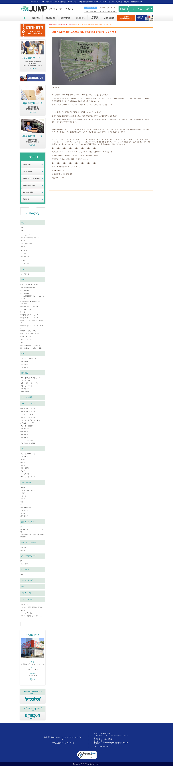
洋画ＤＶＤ (24, 437)
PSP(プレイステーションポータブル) (32, 327)
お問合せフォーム (91, 7)
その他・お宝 (26, 593)
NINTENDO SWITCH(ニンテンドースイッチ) (32, 302)
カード (23, 230)
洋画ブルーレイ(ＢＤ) (28, 417)
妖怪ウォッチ (25, 256)
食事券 (23, 487)
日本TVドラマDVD (27, 414)
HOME (51, 24)
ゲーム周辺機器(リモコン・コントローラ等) (32, 297)
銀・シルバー (25, 527)
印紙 (22, 504)
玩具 (22, 228)
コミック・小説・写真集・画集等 (31, 607)
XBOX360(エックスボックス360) (31, 348)
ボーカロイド (25, 474)
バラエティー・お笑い (28, 423)
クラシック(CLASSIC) (28, 454)
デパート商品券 (68, 24)
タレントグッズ (26, 580)
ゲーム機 (23, 547)
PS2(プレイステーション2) (29, 318)
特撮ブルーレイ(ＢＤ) (28, 408)
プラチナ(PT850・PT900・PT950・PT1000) (32, 536)
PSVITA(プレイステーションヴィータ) (32, 322)
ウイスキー (24, 364)
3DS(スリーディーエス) (28, 331)
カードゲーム (25, 274)
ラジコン (23, 240)
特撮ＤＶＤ (24, 431)
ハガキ (23, 499)
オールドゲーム (26, 309)
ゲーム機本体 (25, 290)
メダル (23, 260)
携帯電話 (24, 373)
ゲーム (23, 280)
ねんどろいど (25, 250)
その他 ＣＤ (25, 459)
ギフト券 (23, 496)
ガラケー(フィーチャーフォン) (30, 383)
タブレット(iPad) (26, 386)
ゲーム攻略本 (25, 293)
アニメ (23, 471)
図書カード (24, 510)
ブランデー (24, 361)
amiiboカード (25, 235)
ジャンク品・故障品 (28, 542)
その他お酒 (24, 367)
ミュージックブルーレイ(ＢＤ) (30, 420)
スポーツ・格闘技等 (27, 426)
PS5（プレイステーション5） (30, 333)
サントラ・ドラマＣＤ (28, 477)
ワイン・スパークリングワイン (31, 358)
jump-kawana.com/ (58, 170)
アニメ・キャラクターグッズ (30, 237)
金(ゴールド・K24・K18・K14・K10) (32, 531)
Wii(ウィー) (24, 342)
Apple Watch (25, 391)
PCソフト (24, 312)
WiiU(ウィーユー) (26, 339)
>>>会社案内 (57, 743)
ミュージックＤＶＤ (27, 440)
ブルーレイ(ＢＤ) (26, 613)
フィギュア (24, 246)
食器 (22, 574)
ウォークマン (25, 564)
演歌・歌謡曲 (25, 468)
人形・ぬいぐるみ (26, 243)
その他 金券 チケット (29, 490)
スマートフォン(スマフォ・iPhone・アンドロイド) (33, 379)
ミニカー (23, 253)
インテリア (25, 569)
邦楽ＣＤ (23, 462)
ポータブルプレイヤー (29, 556)
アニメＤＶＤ (25, 429)
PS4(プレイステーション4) (29, 306)
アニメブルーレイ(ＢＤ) (28, 443)
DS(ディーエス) (26, 336)
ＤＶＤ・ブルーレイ (28, 404)
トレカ (23, 269)
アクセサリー (25, 388)
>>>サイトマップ (68, 743)
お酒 (23, 354)
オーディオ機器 (26, 397)
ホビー (23, 223)
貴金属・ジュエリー (28, 522)
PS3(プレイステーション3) (29, 315)
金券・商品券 (58, 24)
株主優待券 (24, 516)
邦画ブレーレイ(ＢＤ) (28, 411)
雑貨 (23, 587)
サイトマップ (112, 7)
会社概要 (102, 7)
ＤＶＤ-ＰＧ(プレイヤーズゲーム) (31, 616)
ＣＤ (23, 449)
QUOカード (24, 493)
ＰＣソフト (24, 604)
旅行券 (23, 513)
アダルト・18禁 (27, 599)
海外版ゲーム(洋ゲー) (28, 287)
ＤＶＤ (23, 610)
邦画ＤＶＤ (24, 434)
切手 (22, 502)
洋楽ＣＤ (23, 465)
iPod (22, 561)
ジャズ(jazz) (25, 456)
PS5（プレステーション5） (30, 284)
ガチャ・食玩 (25, 263)
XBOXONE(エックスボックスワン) (32, 345)
